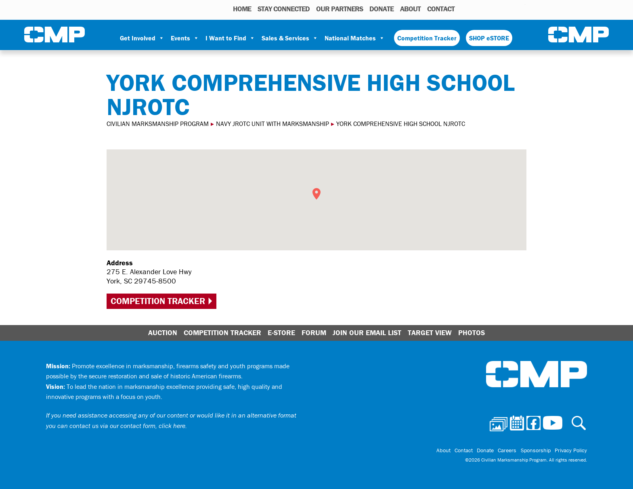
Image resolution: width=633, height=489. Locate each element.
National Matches (355, 38)
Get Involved (142, 38)
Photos (474, 8)
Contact (441, 8)
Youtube (520, 8)
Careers (507, 450)
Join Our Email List (367, 332)
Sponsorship (536, 450)
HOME (242, 8)
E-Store (281, 332)
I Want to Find (230, 38)
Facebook (498, 8)
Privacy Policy (571, 450)
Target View (430, 332)
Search (463, 8)
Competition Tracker (427, 38)
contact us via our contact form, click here (127, 426)
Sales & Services (290, 38)
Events (185, 38)
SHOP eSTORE (489, 38)
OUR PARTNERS (339, 8)
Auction (162, 332)
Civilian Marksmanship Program (54, 35)
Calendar (487, 8)
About (410, 8)
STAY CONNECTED (284, 8)
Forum (314, 332)
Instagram (509, 8)
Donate (381, 8)
